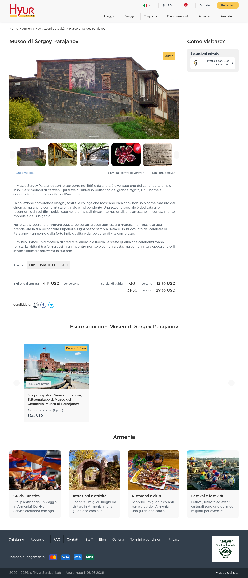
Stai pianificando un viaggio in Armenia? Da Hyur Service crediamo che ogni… (35, 506)
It (146, 5)
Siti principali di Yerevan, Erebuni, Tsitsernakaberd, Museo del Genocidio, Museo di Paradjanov (55, 399)
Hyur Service (22, 10)
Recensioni (38, 539)
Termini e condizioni (146, 539)
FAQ (57, 539)
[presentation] (12, 155)
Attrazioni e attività (90, 496)
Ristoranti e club (146, 496)
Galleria (118, 539)
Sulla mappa (25, 173)
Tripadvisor (156, 558)
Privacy (173, 539)
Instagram (181, 558)
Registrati (228, 5)
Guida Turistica (26, 496)
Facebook (169, 558)
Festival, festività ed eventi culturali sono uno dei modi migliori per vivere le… (212, 506)
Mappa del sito (227, 573)
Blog (102, 539)
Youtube (193, 558)
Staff (89, 539)
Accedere (205, 5)
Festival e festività (207, 496)
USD (167, 5)
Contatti (73, 539)
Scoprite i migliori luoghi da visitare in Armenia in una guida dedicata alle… (94, 506)
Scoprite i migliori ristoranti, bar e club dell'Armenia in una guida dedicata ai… (153, 506)
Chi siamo (16, 539)
